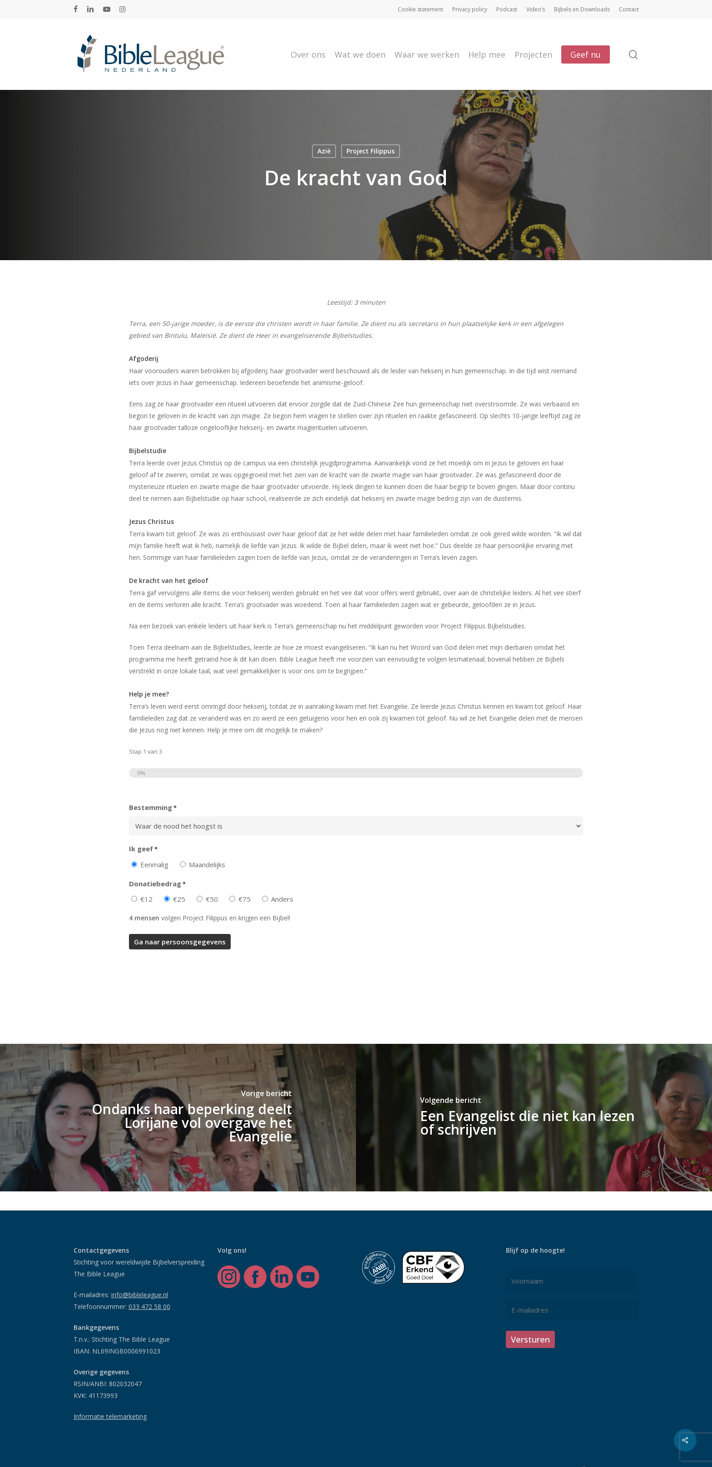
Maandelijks (207, 864)
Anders (282, 899)
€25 (179, 899)
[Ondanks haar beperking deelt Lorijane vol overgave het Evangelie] (178, 1117)
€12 (146, 899)
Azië (324, 151)
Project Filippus (370, 151)
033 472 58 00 (149, 1306)
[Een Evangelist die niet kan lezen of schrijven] (534, 1117)
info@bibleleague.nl (139, 1294)
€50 (212, 899)
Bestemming (153, 808)
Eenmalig (154, 864)
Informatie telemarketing (110, 1416)
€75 (244, 899)
